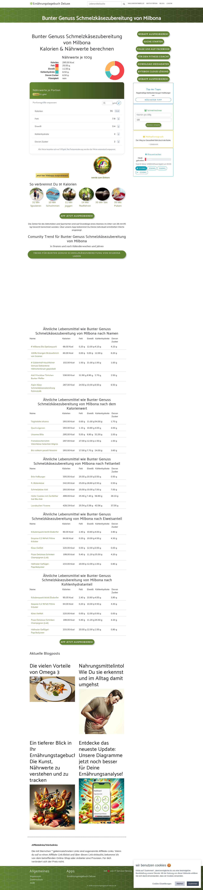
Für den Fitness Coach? (153, 56)
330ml (152, 168)
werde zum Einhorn (101, 175)
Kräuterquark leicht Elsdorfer (45, 532)
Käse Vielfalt (37, 548)
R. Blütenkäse (37, 483)
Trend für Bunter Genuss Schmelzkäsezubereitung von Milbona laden (76, 254)
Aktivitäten (152, 3)
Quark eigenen (38, 428)
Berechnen (153, 125)
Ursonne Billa (37, 434)
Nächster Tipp (153, 100)
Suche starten (153, 41)
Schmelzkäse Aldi (39, 489)
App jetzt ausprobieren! (77, 216)
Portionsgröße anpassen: (45, 102)
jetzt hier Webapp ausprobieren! (52, 175)
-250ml (142, 172)
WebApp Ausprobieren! (153, 34)
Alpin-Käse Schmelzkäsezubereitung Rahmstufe (43, 387)
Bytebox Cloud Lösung (153, 71)
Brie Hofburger (38, 476)
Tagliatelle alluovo (40, 421)
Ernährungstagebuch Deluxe (50, 3)
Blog (162, 3)
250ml (141, 168)
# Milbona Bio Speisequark (44, 346)
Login (169, 3)
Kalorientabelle (136, 3)
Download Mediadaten (153, 64)
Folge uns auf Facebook (153, 49)
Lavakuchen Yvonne (40, 505)
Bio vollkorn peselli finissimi (44, 450)
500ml (162, 168)
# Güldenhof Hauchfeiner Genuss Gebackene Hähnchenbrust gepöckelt (43, 365)
